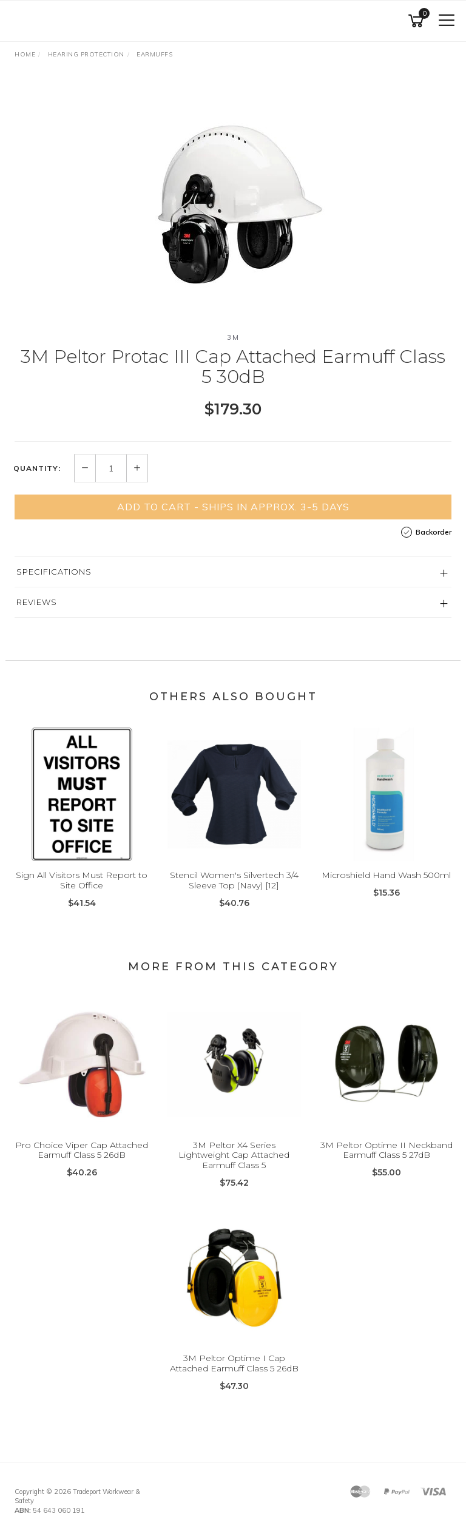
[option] (233, 200)
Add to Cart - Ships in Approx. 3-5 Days (233, 507)
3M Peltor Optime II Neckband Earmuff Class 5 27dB (386, 1150)
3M (233, 337)
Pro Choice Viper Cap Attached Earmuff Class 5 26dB (81, 1150)
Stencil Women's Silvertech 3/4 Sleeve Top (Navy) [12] (234, 880)
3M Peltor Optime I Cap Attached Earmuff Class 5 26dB (234, 1363)
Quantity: (37, 468)
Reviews (36, 602)
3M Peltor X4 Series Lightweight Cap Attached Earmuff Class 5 (233, 1155)
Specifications (54, 571)
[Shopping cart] (418, 21)
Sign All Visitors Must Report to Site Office (81, 880)
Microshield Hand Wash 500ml (386, 875)
